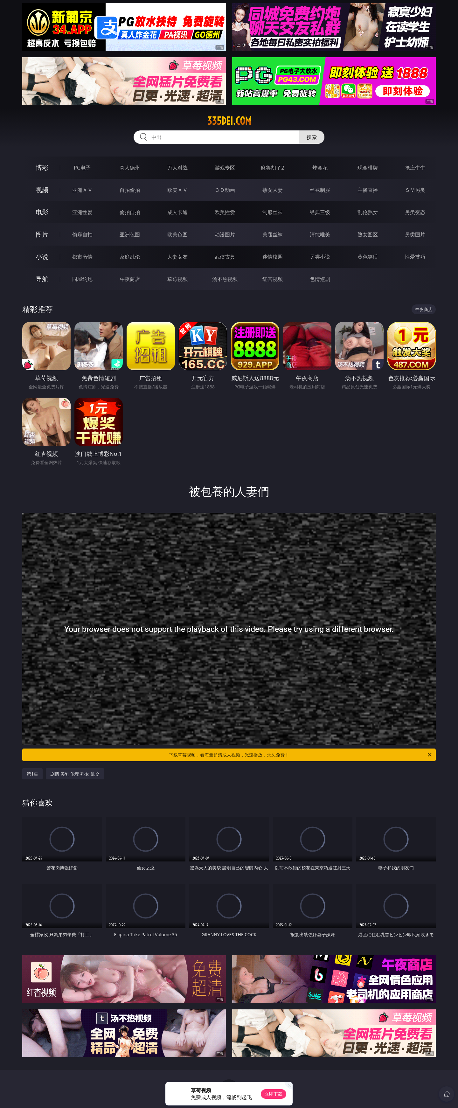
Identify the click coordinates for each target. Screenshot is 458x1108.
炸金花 (320, 167)
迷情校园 (272, 256)
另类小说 (320, 256)
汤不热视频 (225, 278)
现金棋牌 (367, 167)
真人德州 (130, 167)
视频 (42, 189)
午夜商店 (130, 278)
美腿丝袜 (272, 234)
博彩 (42, 167)
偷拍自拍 (130, 212)
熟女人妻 (272, 189)
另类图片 (415, 234)
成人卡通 (177, 212)
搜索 (312, 137)
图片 (42, 234)
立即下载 (273, 1094)
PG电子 (82, 167)
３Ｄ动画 (225, 189)
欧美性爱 (225, 212)
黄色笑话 (367, 256)
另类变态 (415, 212)
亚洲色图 (130, 234)
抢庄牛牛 (415, 167)
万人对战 (177, 167)
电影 (42, 212)
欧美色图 (177, 234)
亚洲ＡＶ (82, 189)
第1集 (32, 774)
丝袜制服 (320, 189)
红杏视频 (272, 278)
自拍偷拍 (130, 189)
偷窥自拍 (82, 234)
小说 (42, 256)
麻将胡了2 (272, 167)
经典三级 (320, 212)
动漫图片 (225, 234)
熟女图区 (367, 234)
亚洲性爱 (82, 212)
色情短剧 (320, 278)
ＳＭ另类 (415, 189)
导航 (42, 279)
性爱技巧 (415, 256)
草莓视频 (177, 278)
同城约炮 (82, 278)
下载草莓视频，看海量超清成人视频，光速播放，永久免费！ (301, 755)
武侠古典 (225, 256)
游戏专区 (225, 167)
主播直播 (367, 189)
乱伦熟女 (367, 212)
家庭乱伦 (130, 256)
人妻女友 (177, 256)
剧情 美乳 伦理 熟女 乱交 (75, 774)
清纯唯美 (320, 234)
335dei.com (229, 121)
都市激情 (82, 256)
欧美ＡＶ (177, 189)
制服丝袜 (272, 212)
